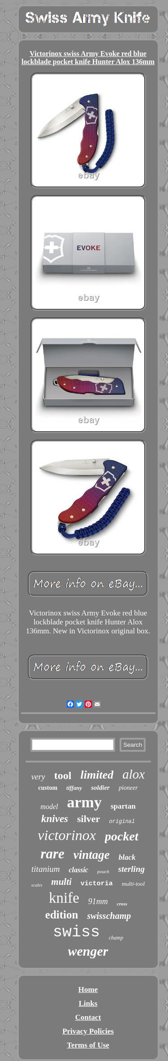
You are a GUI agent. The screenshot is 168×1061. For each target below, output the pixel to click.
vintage (91, 855)
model (49, 806)
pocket (121, 836)
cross (122, 903)
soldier (100, 787)
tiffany (74, 787)
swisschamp (109, 916)
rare (52, 854)
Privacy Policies (88, 1031)
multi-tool (133, 883)
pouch (103, 871)
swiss (76, 932)
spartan (123, 806)
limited (97, 774)
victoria (97, 884)
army (84, 802)
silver (88, 818)
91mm (98, 901)
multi (61, 881)
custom (47, 787)
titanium (45, 869)
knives (54, 818)
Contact (88, 1017)
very (38, 776)
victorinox (67, 835)
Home (88, 989)
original (122, 821)
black (127, 857)
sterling (131, 869)
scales (36, 885)
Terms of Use (88, 1045)
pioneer (128, 787)
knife (64, 898)
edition (61, 915)
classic (78, 870)
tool (63, 775)
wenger (88, 951)
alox (133, 774)
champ (116, 938)
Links (88, 1003)
